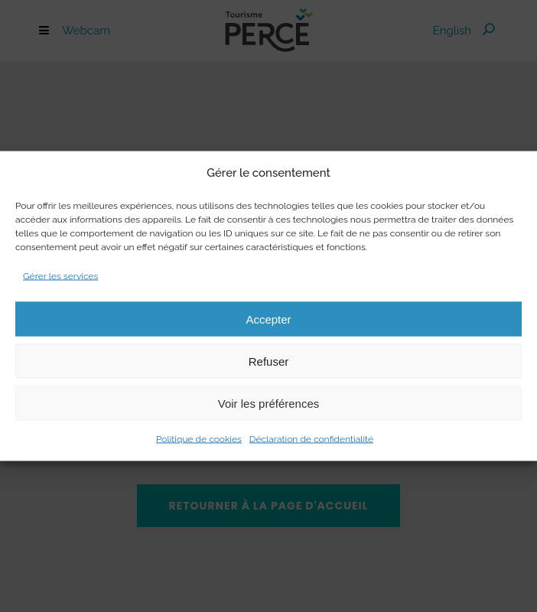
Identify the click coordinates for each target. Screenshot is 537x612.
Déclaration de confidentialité (311, 439)
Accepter (268, 318)
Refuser (269, 360)
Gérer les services (60, 276)
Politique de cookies (199, 439)
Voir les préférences (269, 402)
